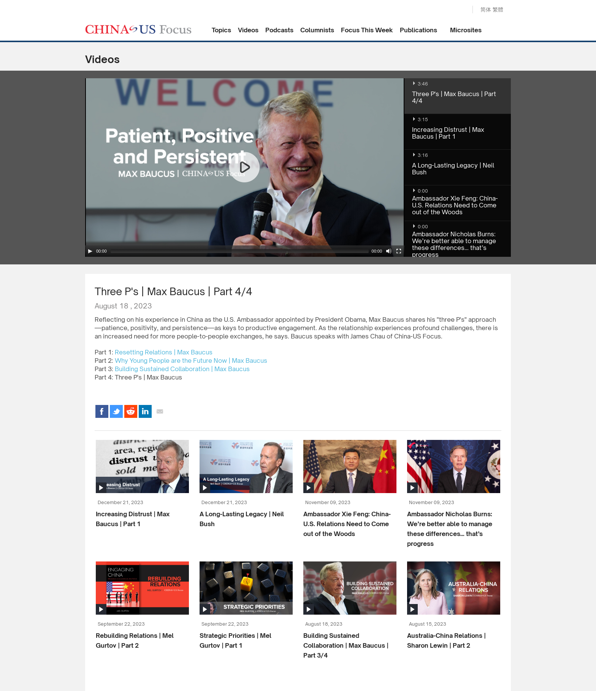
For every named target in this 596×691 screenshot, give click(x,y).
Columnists (317, 30)
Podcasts (279, 30)
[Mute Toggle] (389, 251)
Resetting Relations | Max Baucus (163, 352)
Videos (248, 30)
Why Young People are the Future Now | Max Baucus (191, 360)
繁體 (498, 9)
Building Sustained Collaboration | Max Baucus (182, 369)
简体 (485, 9)
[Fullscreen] (399, 251)
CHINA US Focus (138, 29)
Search (459, 10)
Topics (221, 30)
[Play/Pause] (90, 251)
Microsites (466, 30)
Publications (418, 30)
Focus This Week (367, 30)
